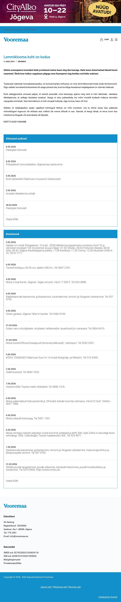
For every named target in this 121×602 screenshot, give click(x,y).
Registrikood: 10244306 (15, 525)
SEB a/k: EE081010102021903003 (20, 556)
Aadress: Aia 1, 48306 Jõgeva (18, 529)
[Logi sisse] (111, 39)
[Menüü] (116, 39)
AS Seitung (9, 522)
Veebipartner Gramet (107, 597)
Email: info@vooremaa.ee (16, 536)
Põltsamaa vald (60, 587)
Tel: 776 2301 (10, 532)
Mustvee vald (75, 587)
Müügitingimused (12, 559)
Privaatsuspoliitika (12, 563)
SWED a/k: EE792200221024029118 (21, 552)
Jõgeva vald (45, 587)
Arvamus (22, 62)
